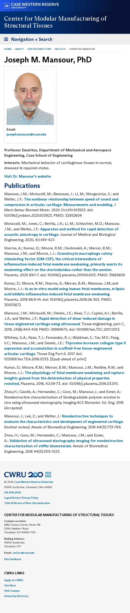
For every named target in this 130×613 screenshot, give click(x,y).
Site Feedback (12, 559)
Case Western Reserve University (33, 482)
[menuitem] (65, 580)
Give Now (10, 585)
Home (8, 49)
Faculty (60, 49)
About (19, 49)
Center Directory (39, 49)
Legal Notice (12, 497)
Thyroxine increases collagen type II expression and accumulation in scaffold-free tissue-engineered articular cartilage (65, 348)
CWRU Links (14, 573)
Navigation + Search (27, 40)
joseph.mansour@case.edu (26, 134)
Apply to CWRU (13, 580)
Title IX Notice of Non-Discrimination (27, 503)
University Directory (16, 596)
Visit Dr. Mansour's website (27, 176)
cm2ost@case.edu (23, 552)
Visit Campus (12, 590)
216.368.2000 (12, 492)
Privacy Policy (30, 497)
